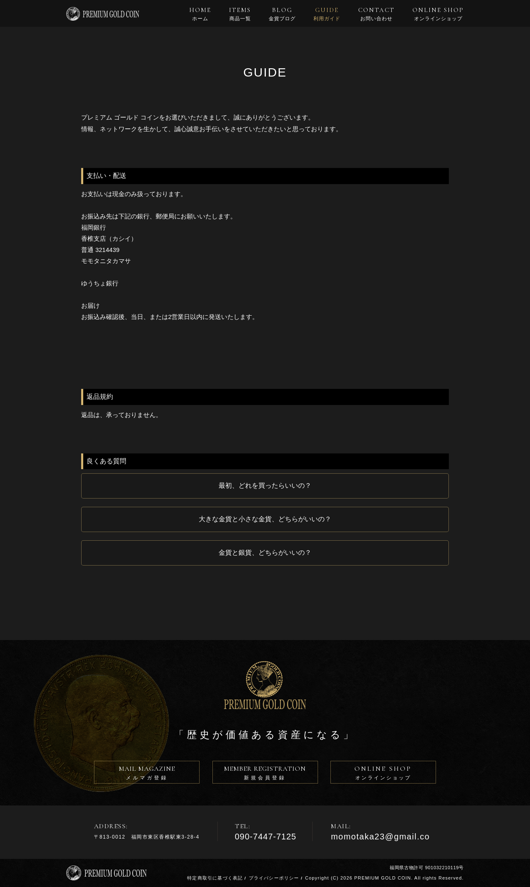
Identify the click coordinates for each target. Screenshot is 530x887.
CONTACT (376, 14)
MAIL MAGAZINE (146, 774)
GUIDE (326, 14)
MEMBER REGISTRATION (265, 774)
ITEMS (240, 14)
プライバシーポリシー (274, 877)
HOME (200, 14)
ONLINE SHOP (438, 14)
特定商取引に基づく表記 (215, 877)
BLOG (282, 14)
